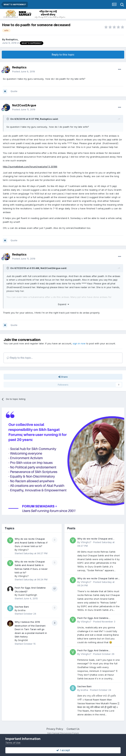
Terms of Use (12, 742)
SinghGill (23, 640)
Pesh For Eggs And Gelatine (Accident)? (92, 618)
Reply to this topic (63, 54)
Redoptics (12, 39)
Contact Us (73, 728)
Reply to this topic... (20, 357)
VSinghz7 (23, 549)
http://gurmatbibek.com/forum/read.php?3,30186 (30, 166)
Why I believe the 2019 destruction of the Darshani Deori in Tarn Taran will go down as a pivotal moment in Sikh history (31, 629)
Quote (14, 91)
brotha (21, 610)
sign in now (79, 343)
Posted (23, 71)
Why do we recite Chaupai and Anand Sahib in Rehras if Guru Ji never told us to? (31, 542)
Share (63, 376)
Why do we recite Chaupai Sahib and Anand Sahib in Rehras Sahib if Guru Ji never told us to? (98, 578)
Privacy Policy (55, 728)
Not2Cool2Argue (24, 105)
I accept (63, 750)
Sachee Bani (22, 606)
